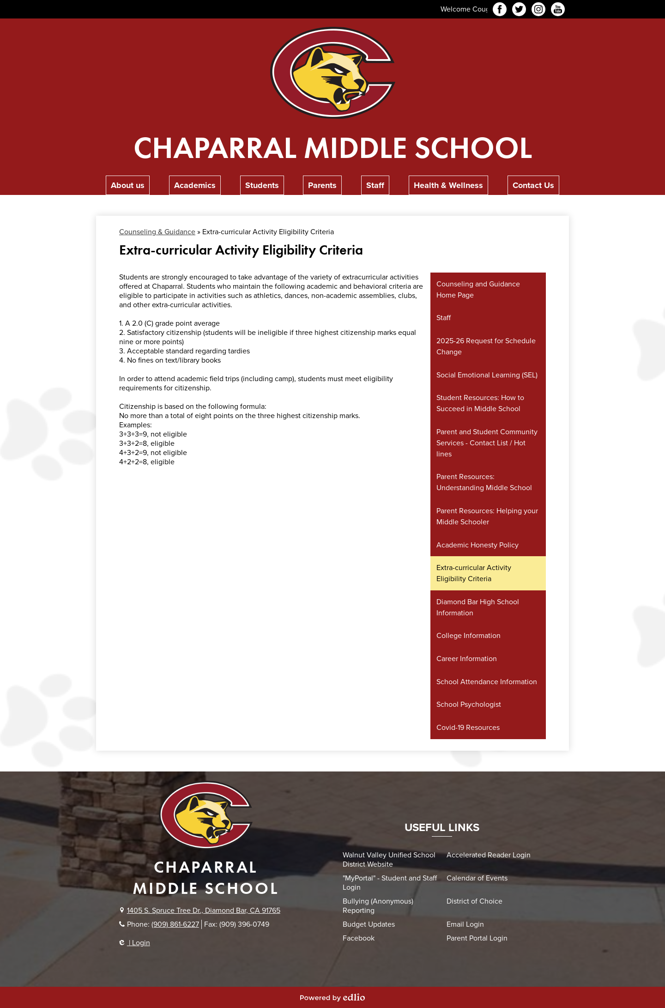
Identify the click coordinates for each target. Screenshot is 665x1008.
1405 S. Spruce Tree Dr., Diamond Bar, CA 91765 (203, 910)
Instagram (538, 10)
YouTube (558, 10)
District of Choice (474, 901)
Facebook (500, 10)
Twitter (519, 10)
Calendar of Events (477, 878)
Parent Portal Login (477, 938)
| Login (134, 942)
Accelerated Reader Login (489, 855)
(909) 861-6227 (175, 924)
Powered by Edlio (332, 997)
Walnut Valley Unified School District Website (389, 859)
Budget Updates (369, 924)
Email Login (465, 924)
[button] (128, 185)
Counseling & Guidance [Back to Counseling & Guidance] (157, 232)
